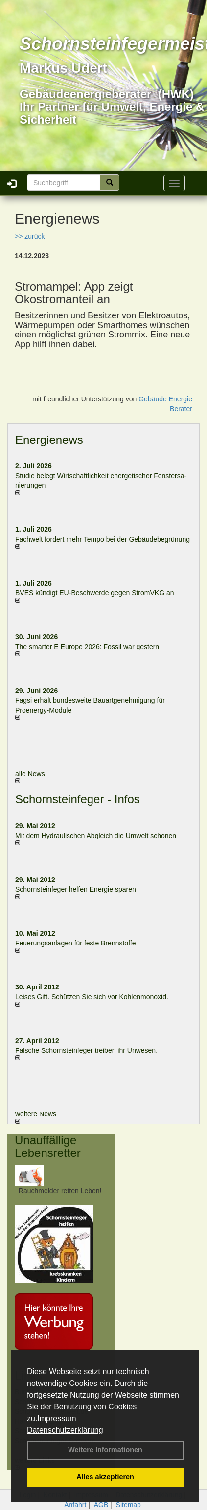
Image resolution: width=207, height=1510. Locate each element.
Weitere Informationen (105, 1450)
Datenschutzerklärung (65, 1430)
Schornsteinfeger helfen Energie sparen (75, 889)
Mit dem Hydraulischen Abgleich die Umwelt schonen (95, 835)
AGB (101, 1505)
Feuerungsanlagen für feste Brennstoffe (75, 943)
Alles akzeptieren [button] (105, 1477)
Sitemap (128, 1505)
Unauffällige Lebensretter (48, 1146)
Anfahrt (75, 1505)
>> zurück (30, 236)
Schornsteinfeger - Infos (77, 799)
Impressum (56, 1418)
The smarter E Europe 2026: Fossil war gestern (87, 646)
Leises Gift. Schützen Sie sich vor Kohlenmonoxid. (91, 997)
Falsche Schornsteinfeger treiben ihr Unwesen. (86, 1050)
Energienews (49, 439)
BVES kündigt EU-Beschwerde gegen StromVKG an (94, 593)
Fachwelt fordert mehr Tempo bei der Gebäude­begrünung (102, 539)
